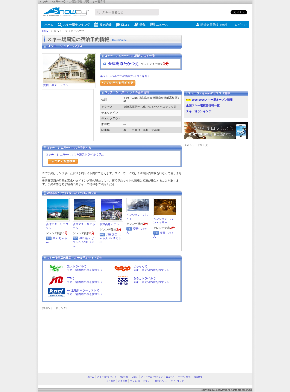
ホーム (48, 24)
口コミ (123, 24)
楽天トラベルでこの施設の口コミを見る (125, 76)
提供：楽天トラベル (69, 84)
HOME (46, 31)
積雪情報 (198, 377)
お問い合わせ (161, 381)
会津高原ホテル (109, 224)
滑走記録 (102, 24)
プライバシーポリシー (141, 381)
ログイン (241, 24)
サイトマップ (177, 381)
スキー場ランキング (74, 24)
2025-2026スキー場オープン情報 (212, 99)
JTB (81, 238)
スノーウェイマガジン (152, 377)
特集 (140, 24)
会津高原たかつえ (123, 63)
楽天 (55, 238)
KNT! (85, 241)
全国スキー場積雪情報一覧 (203, 105)
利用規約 (122, 381)
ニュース (159, 24)
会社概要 (110, 381)
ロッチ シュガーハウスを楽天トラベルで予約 (75, 154)
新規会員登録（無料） (213, 24)
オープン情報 (184, 377)
